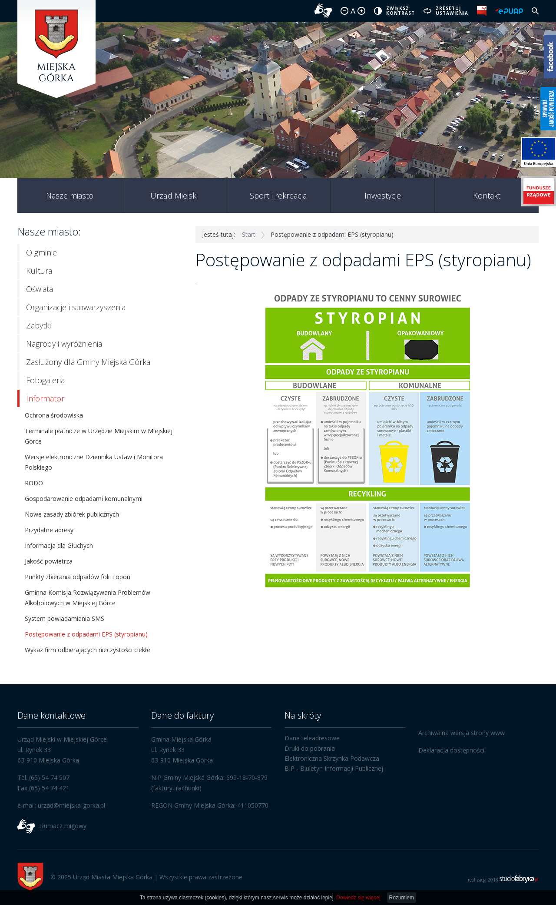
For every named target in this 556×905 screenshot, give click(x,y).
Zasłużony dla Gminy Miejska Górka (88, 362)
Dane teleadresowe (312, 738)
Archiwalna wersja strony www (461, 733)
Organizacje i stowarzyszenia (76, 307)
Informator (45, 398)
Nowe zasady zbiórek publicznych (72, 514)
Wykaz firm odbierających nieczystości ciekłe (87, 650)
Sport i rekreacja (278, 195)
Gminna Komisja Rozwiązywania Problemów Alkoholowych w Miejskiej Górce (87, 597)
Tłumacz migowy (62, 826)
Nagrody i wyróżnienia (64, 343)
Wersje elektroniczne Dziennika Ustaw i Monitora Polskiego (94, 462)
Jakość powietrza (49, 561)
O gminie (41, 252)
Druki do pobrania (310, 748)
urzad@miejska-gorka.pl (71, 805)
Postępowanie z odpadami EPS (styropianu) (86, 634)
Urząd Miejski (174, 195)
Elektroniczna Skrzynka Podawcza (332, 758)
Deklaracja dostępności (451, 750)
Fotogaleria (45, 380)
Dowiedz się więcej (358, 898)
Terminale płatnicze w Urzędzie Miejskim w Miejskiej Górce (98, 436)
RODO (34, 483)
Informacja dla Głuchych (59, 545)
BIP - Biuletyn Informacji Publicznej (334, 768)
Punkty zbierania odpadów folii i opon (77, 577)
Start (248, 234)
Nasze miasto (69, 195)
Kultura (39, 270)
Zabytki (38, 325)
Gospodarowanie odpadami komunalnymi (83, 498)
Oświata (39, 289)
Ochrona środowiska (54, 415)
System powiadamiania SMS (64, 618)
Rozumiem (401, 898)
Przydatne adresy (49, 530)
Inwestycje (382, 195)
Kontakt (486, 195)
